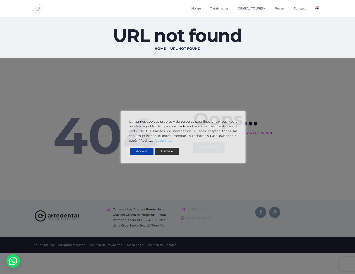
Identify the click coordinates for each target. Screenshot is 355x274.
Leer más (165, 140)
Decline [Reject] (167, 151)
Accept (141, 151)
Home (160, 54)
